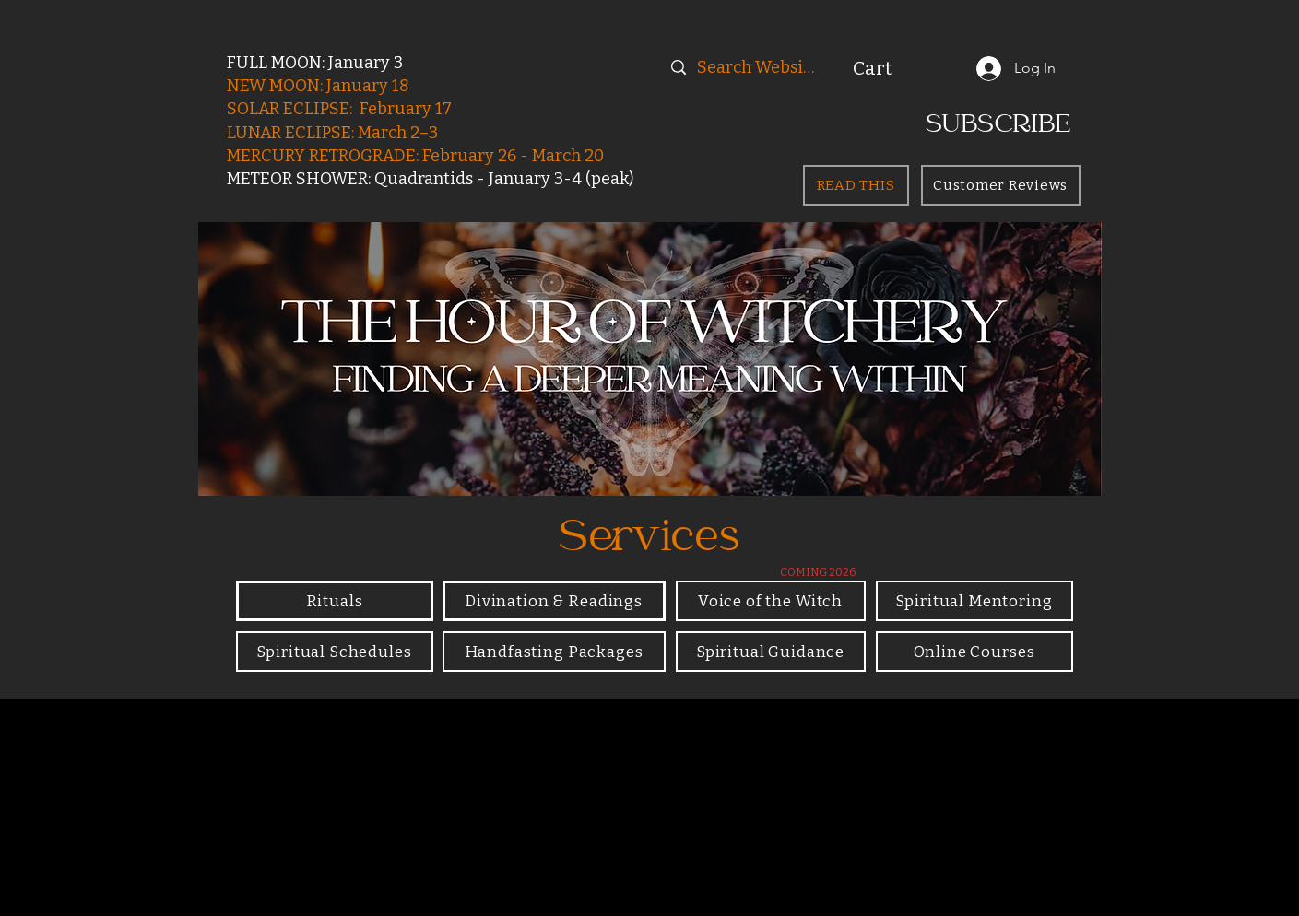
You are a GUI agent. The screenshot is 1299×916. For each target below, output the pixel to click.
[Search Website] (758, 68)
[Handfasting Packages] (554, 651)
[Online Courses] (974, 651)
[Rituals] (334, 601)
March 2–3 (398, 133)
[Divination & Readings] (554, 601)
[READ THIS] (856, 185)
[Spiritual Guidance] (771, 651)
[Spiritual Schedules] (334, 651)
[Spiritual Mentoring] (974, 601)
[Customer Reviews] (1001, 185)
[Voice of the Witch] (771, 601)
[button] (893, 68)
